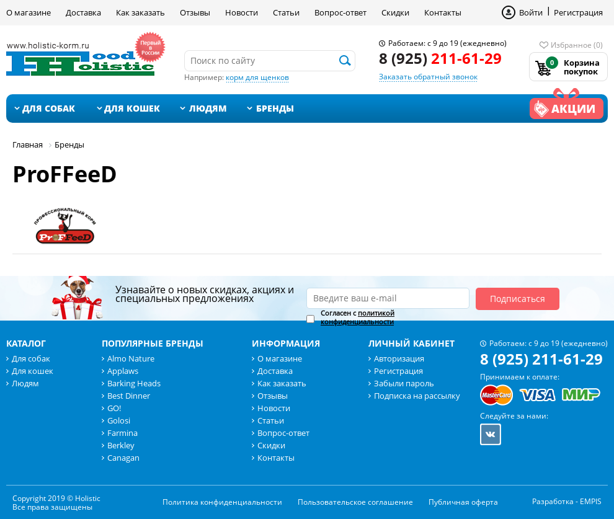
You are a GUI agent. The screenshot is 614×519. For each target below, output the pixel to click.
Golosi (118, 420)
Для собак (48, 108)
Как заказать (140, 12)
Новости (241, 12)
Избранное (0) (577, 45)
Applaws (122, 370)
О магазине (28, 12)
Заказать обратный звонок (428, 76)
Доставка (83, 12)
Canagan (123, 457)
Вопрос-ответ (340, 12)
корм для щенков (257, 77)
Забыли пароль (404, 383)
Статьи (286, 12)
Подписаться (517, 298)
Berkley (121, 445)
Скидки (395, 12)
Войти (531, 12)
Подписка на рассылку (417, 395)
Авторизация (399, 358)
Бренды (275, 108)
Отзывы (195, 12)
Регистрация (578, 12)
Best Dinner (128, 395)
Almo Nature (130, 358)
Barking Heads (134, 383)
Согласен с (357, 317)
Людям (208, 108)
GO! (114, 408)
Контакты (442, 12)
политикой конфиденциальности (357, 317)
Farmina (122, 432)
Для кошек (132, 108)
